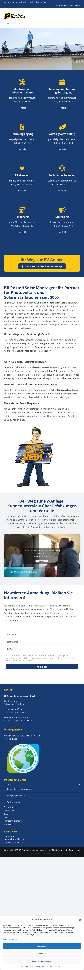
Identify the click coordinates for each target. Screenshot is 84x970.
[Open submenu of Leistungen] (79, 784)
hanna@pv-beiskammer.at (21, 180)
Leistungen (64, 397)
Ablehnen (42, 953)
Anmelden (42, 666)
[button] (80, 919)
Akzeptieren (42, 946)
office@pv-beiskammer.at (34, 2)
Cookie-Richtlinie (27, 966)
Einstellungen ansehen (42, 961)
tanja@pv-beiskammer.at (22, 97)
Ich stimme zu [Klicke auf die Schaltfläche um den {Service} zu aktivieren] (41, 561)
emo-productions (42, 853)
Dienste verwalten (10, 939)
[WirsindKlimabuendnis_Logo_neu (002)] (23, 743)
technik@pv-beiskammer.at (62, 180)
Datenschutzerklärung (44, 966)
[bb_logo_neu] (14, 12)
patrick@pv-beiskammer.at (62, 139)
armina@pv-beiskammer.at (62, 97)
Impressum (58, 966)
